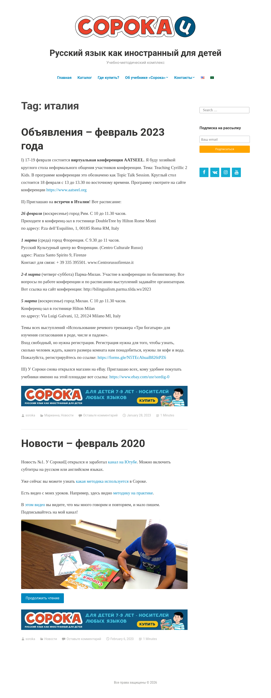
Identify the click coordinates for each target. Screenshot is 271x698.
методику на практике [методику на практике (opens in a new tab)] (133, 493)
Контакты (183, 77)
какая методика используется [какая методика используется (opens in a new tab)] (102, 481)
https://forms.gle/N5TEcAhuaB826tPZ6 (132, 357)
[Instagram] (225, 172)
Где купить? (108, 77)
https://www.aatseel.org (66, 189)
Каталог (84, 77)
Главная (64, 77)
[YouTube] (236, 172)
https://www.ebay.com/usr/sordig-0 (139, 376)
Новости (67, 415)
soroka (30, 415)
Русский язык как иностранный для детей (135, 53)
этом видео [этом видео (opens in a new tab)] (35, 504)
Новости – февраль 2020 (83, 443)
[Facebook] (203, 172)
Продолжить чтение (45, 599)
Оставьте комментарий (100, 415)
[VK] (214, 172)
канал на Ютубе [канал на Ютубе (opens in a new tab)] (122, 462)
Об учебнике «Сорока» (145, 77)
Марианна (51, 415)
